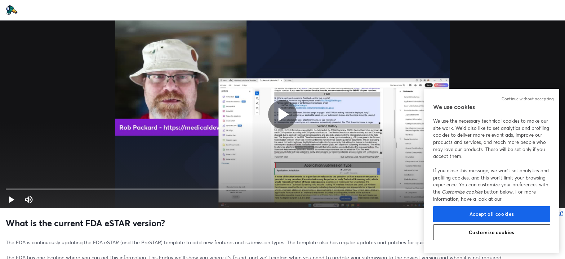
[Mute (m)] (29, 199)
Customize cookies (491, 232)
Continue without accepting (528, 98)
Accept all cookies (492, 214)
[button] (11, 199)
